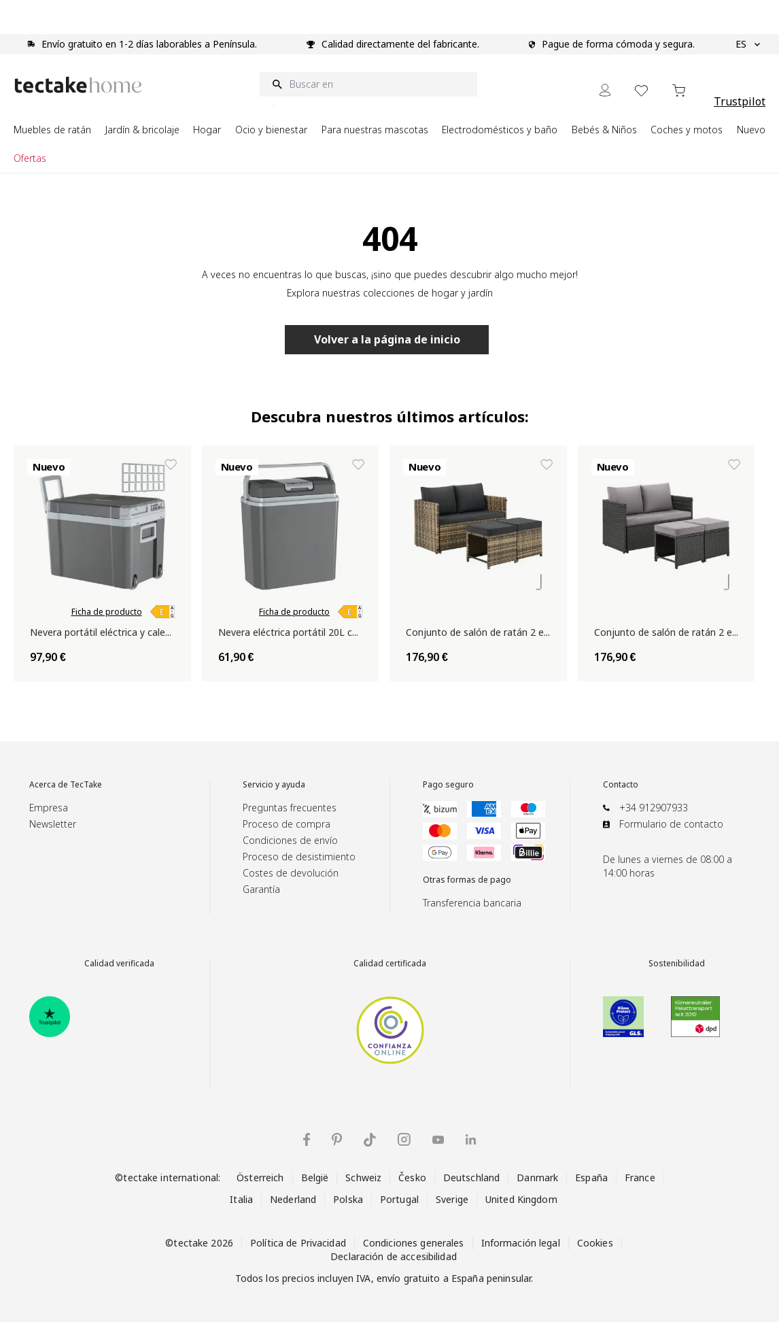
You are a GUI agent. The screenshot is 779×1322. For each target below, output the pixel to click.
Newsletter (52, 823)
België (315, 1177)
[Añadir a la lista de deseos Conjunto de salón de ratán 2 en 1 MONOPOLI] (546, 464)
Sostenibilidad (676, 963)
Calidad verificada (119, 963)
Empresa (48, 807)
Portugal (399, 1199)
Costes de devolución (291, 872)
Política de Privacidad (298, 1242)
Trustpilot (739, 101)
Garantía (261, 889)
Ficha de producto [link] (106, 612)
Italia (241, 1199)
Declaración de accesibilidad (393, 1256)
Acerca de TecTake (65, 784)
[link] (162, 612)
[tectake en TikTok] (370, 1140)
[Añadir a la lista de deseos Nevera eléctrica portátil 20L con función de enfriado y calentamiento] (358, 464)
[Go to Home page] (78, 84)
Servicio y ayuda (274, 784)
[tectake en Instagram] (404, 1139)
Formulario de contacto (671, 823)
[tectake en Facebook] (306, 1139)
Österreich (260, 1177)
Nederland (293, 1199)
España (591, 1177)
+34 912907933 (653, 807)
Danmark (537, 1177)
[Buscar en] (368, 84)
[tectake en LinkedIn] (471, 1139)
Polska (348, 1199)
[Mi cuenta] (605, 90)
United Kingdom (521, 1199)
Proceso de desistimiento (299, 856)
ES (747, 44)
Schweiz (363, 1177)
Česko (412, 1177)
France (640, 1177)
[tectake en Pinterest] (337, 1140)
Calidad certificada (389, 963)
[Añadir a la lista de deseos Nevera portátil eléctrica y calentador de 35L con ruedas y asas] (171, 464)
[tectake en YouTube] (438, 1140)
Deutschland (471, 1177)
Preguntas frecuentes (289, 807)
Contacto (620, 784)
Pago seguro (448, 784)
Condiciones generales (413, 1242)
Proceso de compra (286, 823)
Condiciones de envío (290, 840)
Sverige (452, 1199)
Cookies (595, 1242)
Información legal (520, 1242)
